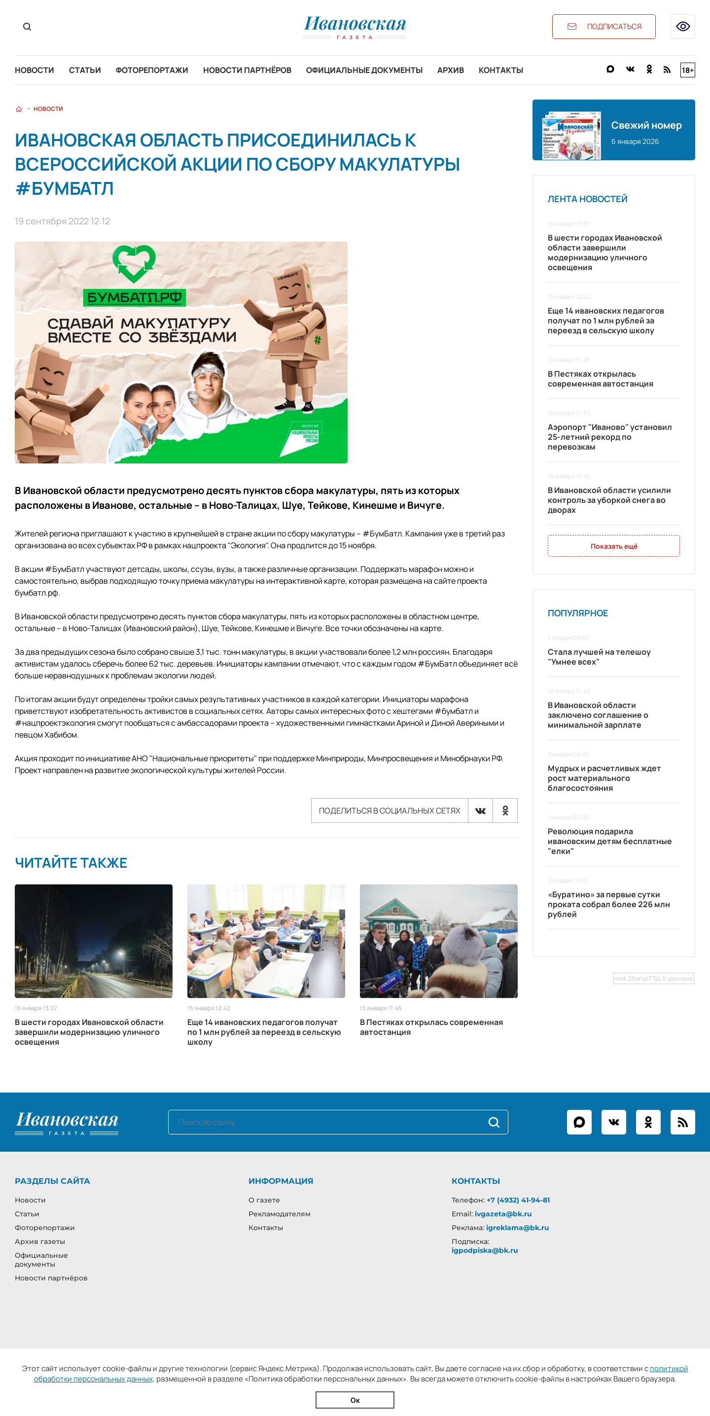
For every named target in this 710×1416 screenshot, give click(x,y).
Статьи (85, 70)
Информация (281, 1181)
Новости (34, 70)
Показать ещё (614, 546)
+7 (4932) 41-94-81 (518, 1200)
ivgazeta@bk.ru (503, 1213)
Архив (450, 70)
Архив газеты (40, 1241)
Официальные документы (364, 70)
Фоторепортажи (152, 70)
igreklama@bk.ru (517, 1227)
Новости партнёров (247, 70)
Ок (355, 1400)
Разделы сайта (52, 1181)
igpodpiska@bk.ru (485, 1250)
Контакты (501, 70)
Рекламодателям (279, 1213)
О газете (264, 1200)
